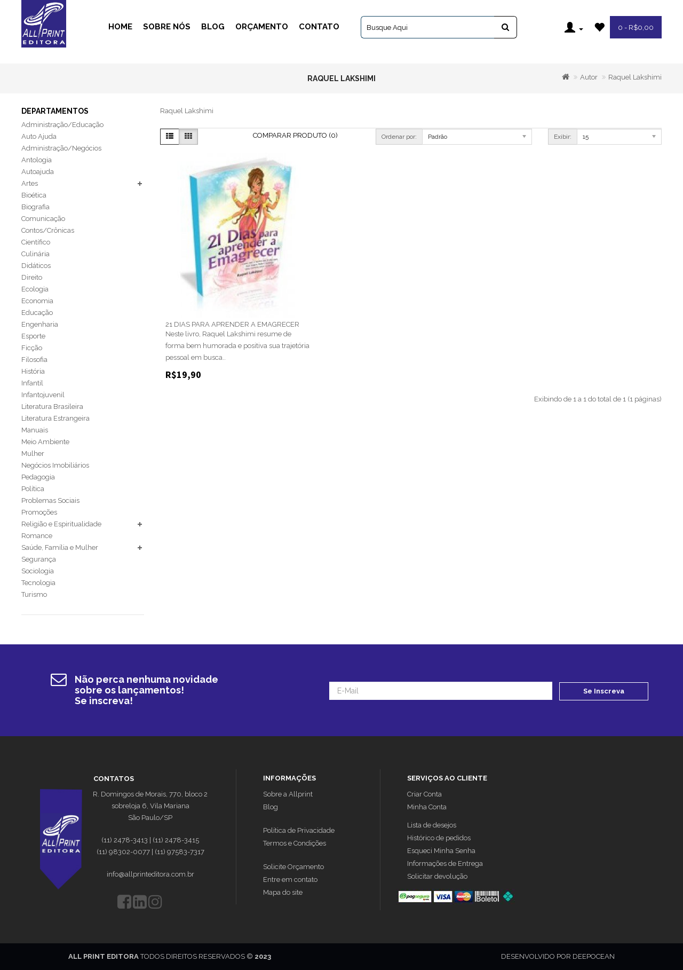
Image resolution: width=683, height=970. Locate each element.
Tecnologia (38, 583)
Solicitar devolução (437, 876)
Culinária (35, 254)
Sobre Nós (166, 26)
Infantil (32, 383)
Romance (36, 536)
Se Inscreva (603, 691)
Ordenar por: (399, 136)
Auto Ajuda (39, 136)
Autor (589, 77)
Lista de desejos (431, 825)
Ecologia (35, 289)
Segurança (38, 559)
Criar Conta (424, 794)
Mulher (32, 453)
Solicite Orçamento (293, 867)
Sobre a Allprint (288, 794)
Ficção (31, 348)
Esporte (33, 336)
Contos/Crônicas (47, 230)
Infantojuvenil (43, 395)
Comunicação (43, 219)
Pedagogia (38, 477)
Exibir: (562, 136)
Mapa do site (283, 892)
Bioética (33, 195)
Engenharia (39, 324)
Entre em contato (290, 880)
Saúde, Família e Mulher (59, 547)
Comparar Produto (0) (295, 135)
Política (32, 489)
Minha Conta (427, 807)
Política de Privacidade (299, 830)
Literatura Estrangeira (55, 418)
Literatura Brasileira (52, 407)
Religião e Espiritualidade (61, 524)
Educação (37, 313)
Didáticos (36, 266)
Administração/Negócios (61, 148)
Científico (35, 242)
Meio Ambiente (45, 442)
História (33, 371)
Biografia (35, 207)
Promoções (39, 512)
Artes (29, 183)
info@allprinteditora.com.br (150, 874)
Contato (319, 26)
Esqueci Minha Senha (441, 851)
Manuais (34, 430)
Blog (213, 26)
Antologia (36, 160)
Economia (37, 301)
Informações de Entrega (445, 863)
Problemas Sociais (50, 500)
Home (120, 26)
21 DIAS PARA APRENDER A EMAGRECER (232, 324)
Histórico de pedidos (439, 838)
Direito (31, 277)
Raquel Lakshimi (635, 77)
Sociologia (37, 571)
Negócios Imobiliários (55, 465)
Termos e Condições (294, 843)
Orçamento (261, 26)
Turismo (34, 594)
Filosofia (34, 360)
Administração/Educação (62, 125)
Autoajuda (37, 172)
